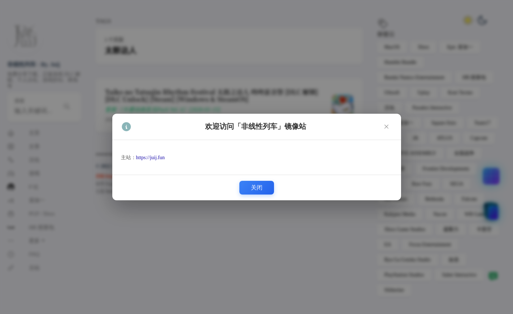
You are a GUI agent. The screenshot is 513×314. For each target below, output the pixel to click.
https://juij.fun (150, 157)
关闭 (256, 187)
